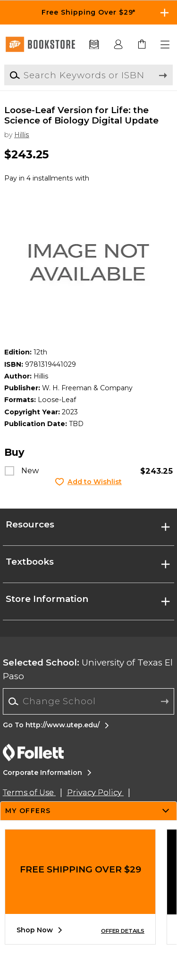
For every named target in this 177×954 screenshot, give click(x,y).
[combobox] (88, 701)
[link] (142, 44)
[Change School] (88, 701)
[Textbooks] (94, 44)
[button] (166, 44)
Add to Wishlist (94, 481)
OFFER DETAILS (122, 931)
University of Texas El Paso (88, 669)
